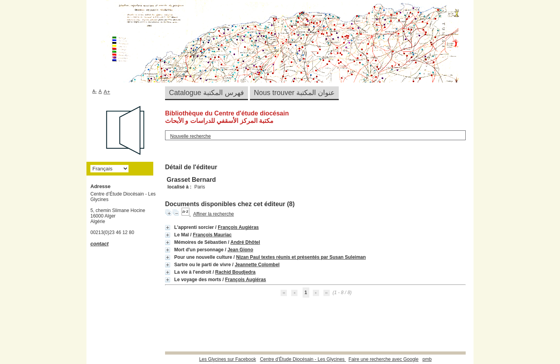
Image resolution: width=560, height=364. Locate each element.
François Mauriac (212, 235)
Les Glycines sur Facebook (227, 359)
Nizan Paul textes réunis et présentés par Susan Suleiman (301, 257)
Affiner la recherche (213, 214)
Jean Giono (240, 249)
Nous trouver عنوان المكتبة (294, 93)
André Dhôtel (245, 242)
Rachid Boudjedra (235, 272)
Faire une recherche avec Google (384, 359)
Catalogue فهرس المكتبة (206, 93)
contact (99, 244)
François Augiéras (238, 227)
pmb (426, 359)
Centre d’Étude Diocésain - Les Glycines (303, 359)
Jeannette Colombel (257, 264)
